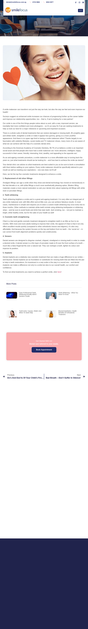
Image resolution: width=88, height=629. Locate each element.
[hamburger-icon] (80, 10)
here (59, 272)
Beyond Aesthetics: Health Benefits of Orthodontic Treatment (67, 312)
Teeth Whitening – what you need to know (68, 293)
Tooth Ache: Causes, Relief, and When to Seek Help (30, 312)
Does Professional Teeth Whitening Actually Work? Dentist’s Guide (28, 294)
